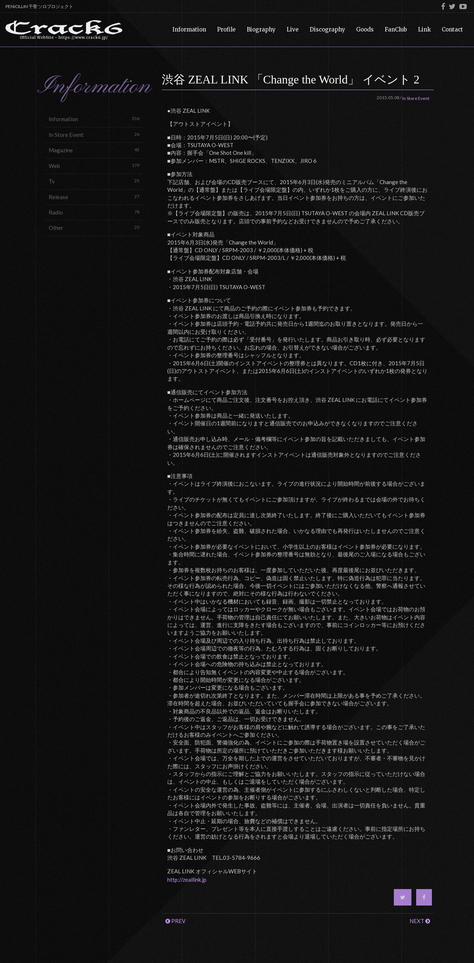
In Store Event (94, 134)
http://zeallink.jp (186, 879)
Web (94, 165)
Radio (94, 212)
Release (94, 196)
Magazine (94, 149)
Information (94, 118)
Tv (94, 181)
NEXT (420, 921)
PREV (175, 921)
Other (94, 227)
